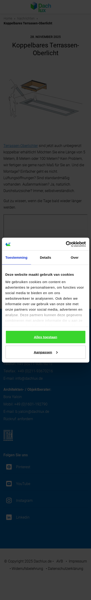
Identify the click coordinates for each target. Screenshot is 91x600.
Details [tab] (45, 257)
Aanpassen (46, 352)
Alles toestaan (45, 337)
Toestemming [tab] (16, 257)
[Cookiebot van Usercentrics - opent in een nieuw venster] (66, 244)
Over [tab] (74, 257)
